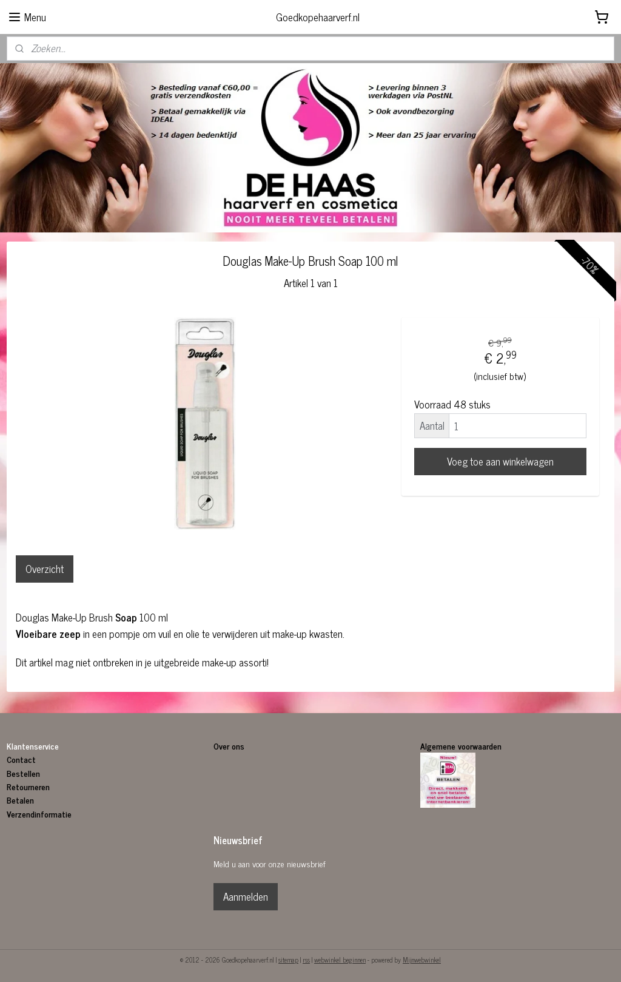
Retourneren (28, 786)
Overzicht (44, 568)
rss (306, 959)
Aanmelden (245, 896)
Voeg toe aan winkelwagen (500, 461)
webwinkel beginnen (340, 959)
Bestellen (23, 773)
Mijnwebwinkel (422, 959)
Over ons (230, 746)
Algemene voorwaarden (461, 746)
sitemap (288, 959)
